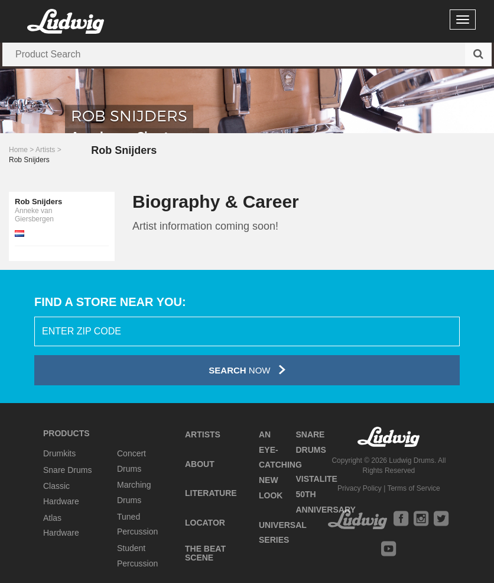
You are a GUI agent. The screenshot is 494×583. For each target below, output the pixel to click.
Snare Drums (67, 470)
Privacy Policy (359, 488)
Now (247, 370)
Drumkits (59, 453)
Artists (45, 150)
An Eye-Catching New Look (280, 465)
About (199, 464)
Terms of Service (413, 488)
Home (18, 150)
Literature (211, 493)
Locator (205, 522)
